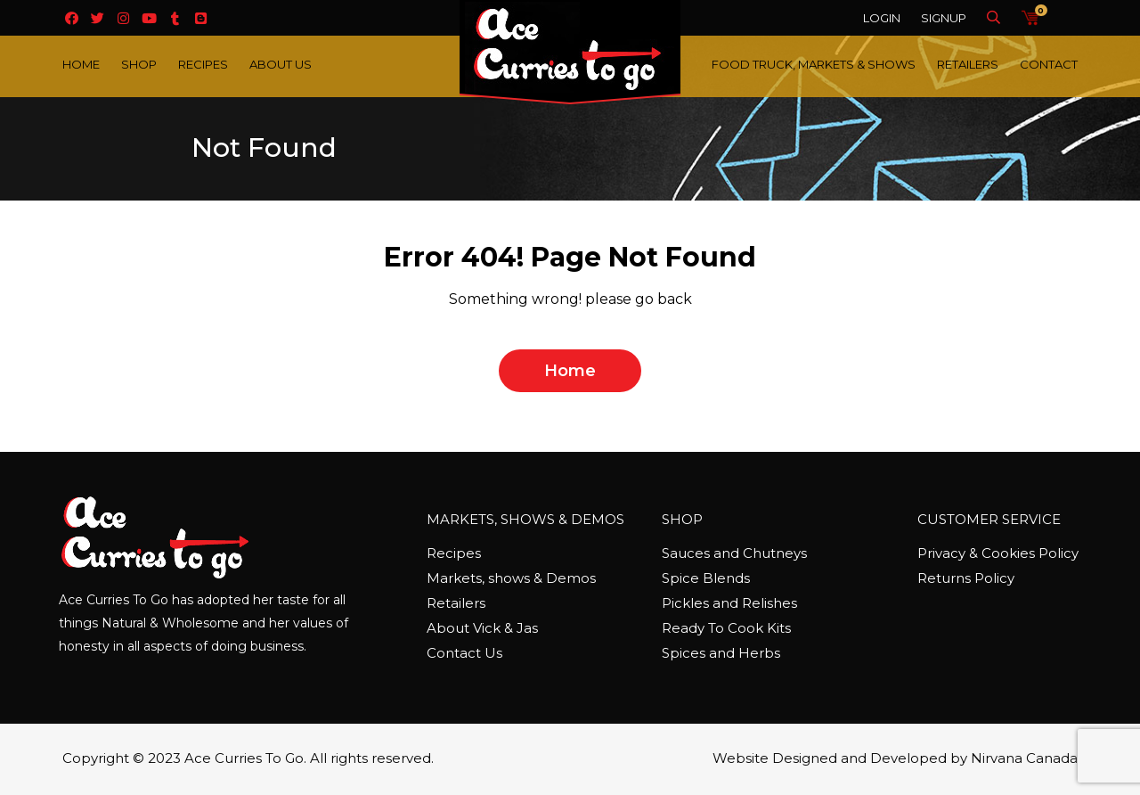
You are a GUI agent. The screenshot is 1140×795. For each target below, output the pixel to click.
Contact (1049, 64)
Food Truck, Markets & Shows (814, 64)
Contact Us (464, 652)
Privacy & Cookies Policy (998, 553)
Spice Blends (706, 578)
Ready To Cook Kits (726, 627)
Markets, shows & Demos (511, 578)
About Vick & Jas (482, 627)
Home (81, 64)
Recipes (203, 64)
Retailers (967, 64)
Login (881, 18)
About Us (280, 64)
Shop (139, 64)
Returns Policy (965, 578)
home (570, 371)
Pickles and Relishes (729, 602)
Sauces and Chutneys (734, 553)
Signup (943, 18)
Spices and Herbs (721, 652)
